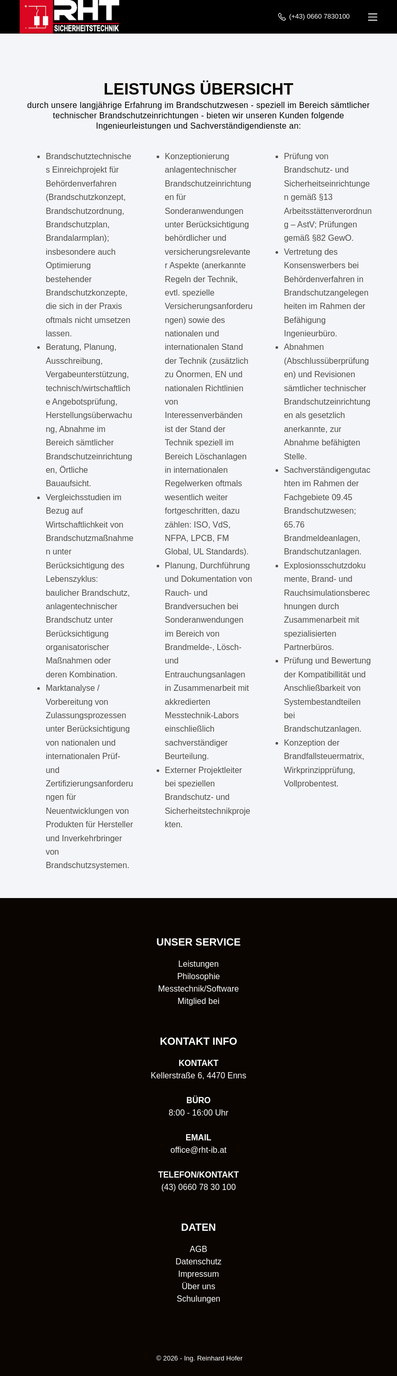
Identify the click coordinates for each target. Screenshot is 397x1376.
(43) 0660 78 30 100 (198, 1187)
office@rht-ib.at (198, 1150)
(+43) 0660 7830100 (314, 16)
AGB (198, 1249)
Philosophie (198, 976)
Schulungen (199, 1298)
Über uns (199, 1286)
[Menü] (372, 17)
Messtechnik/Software (198, 988)
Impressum (198, 1274)
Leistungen (198, 964)
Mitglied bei (199, 1001)
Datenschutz (199, 1261)
